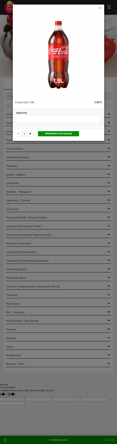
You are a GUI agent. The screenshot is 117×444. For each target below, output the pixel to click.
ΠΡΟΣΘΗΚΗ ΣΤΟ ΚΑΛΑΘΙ (58, 134)
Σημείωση (21, 112)
